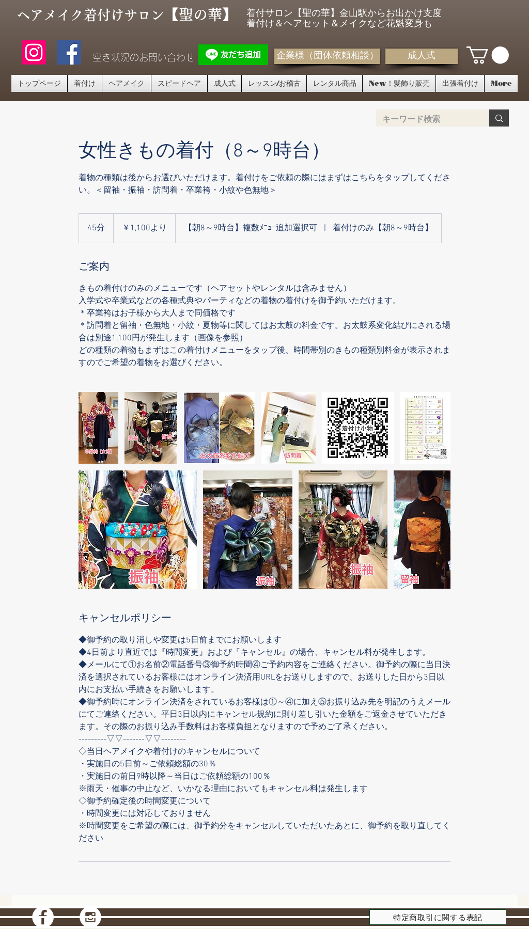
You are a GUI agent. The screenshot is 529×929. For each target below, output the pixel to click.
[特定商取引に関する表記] (437, 917)
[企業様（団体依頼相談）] (327, 56)
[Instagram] (34, 52)
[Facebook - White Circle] (43, 917)
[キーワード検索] (425, 119)
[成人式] (421, 56)
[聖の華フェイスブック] (69, 52)
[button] (487, 55)
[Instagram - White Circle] (90, 917)
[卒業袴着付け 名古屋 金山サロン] (98, 428)
